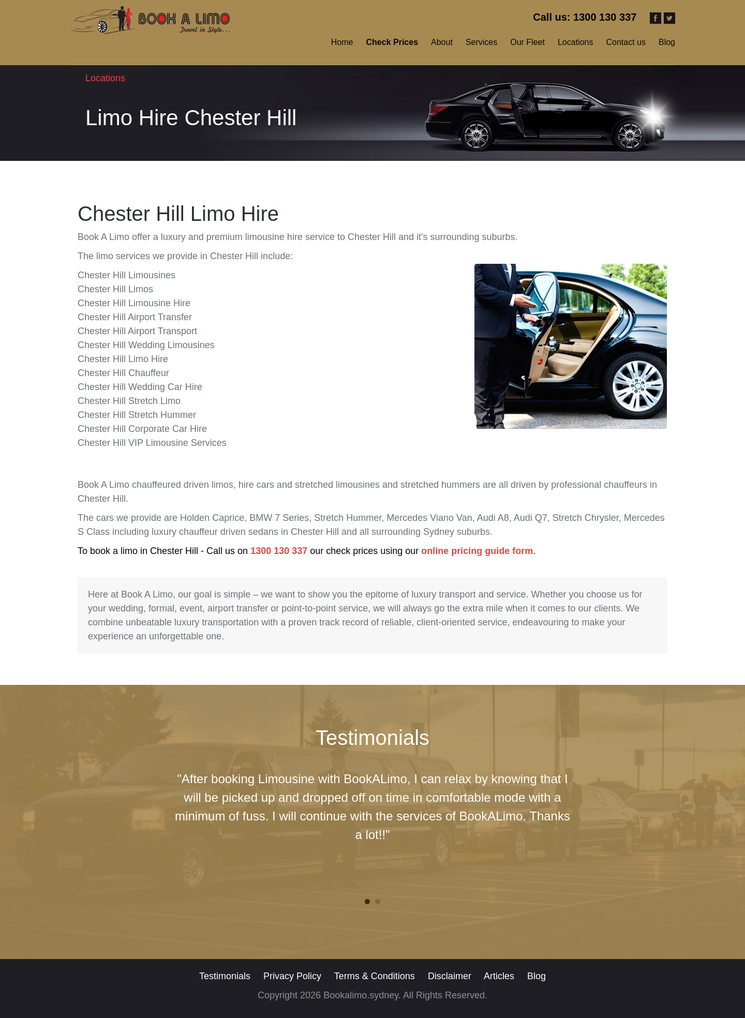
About (442, 42)
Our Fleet (527, 42)
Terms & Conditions (374, 976)
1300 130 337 (278, 551)
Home (342, 42)
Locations (575, 42)
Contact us (625, 42)
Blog (667, 42)
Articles (500, 976)
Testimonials (224, 976)
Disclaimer (451, 976)
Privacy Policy (293, 976)
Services (481, 42)
